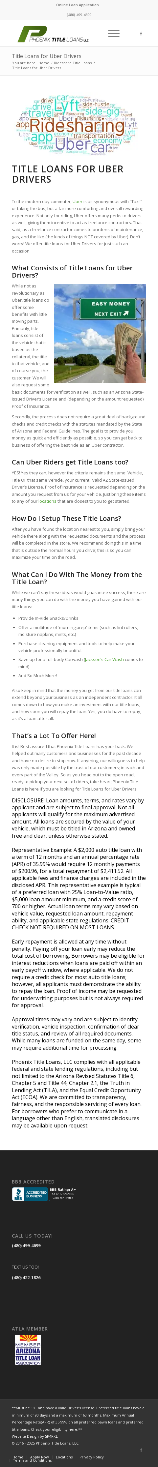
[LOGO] (65, 33)
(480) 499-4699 (26, 1245)
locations (47, 501)
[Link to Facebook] (141, 33)
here (73, 1429)
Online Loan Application (77, 4)
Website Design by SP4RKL (35, 1436)
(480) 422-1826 (26, 1277)
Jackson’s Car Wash (104, 659)
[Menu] (111, 33)
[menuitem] (77, 5)
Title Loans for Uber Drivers (46, 56)
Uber (77, 201)
